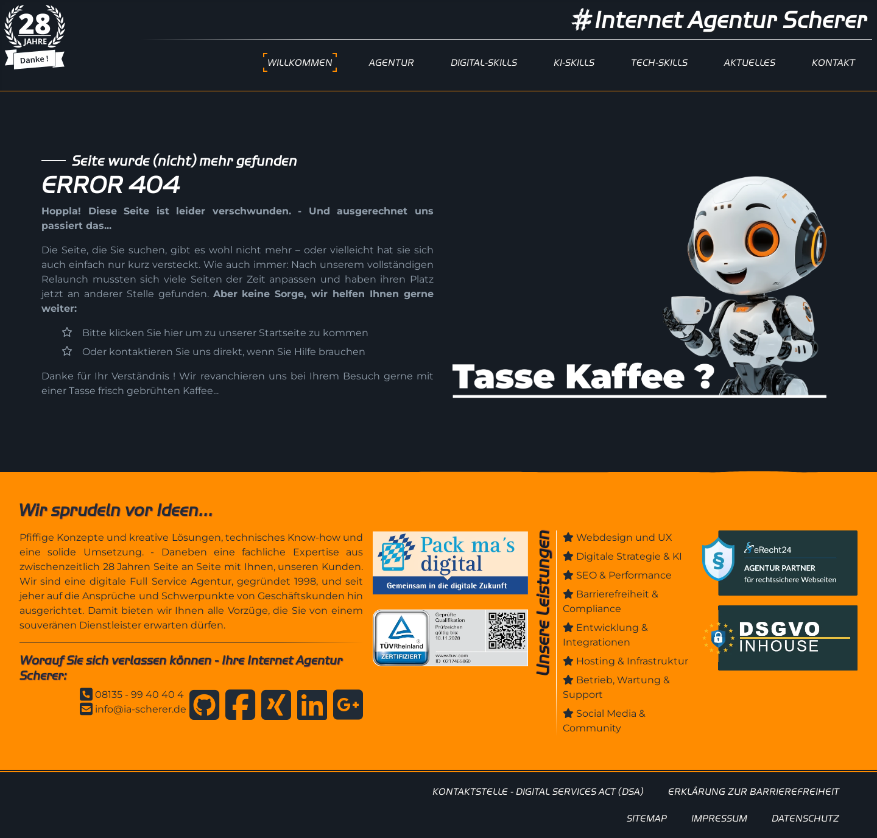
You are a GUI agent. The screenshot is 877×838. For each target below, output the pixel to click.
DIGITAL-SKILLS (484, 62)
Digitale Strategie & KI (629, 556)
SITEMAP (647, 818)
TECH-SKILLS (659, 62)
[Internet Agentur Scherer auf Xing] (273, 707)
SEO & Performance (624, 575)
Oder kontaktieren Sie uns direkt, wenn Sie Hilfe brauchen (223, 351)
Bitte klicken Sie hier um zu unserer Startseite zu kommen (225, 333)
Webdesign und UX (624, 537)
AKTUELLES (749, 62)
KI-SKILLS (574, 62)
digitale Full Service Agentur (160, 581)
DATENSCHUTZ (805, 818)
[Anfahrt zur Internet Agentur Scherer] (345, 707)
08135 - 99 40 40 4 (139, 694)
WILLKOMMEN (300, 62)
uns (424, 211)
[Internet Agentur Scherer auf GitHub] (201, 707)
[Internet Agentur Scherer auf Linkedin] (309, 707)
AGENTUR (391, 62)
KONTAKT (833, 62)
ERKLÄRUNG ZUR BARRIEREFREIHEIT (753, 791)
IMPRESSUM (719, 818)
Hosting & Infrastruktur (632, 661)
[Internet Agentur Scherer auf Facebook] (237, 707)
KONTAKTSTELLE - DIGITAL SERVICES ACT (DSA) (538, 791)
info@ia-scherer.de (140, 709)
